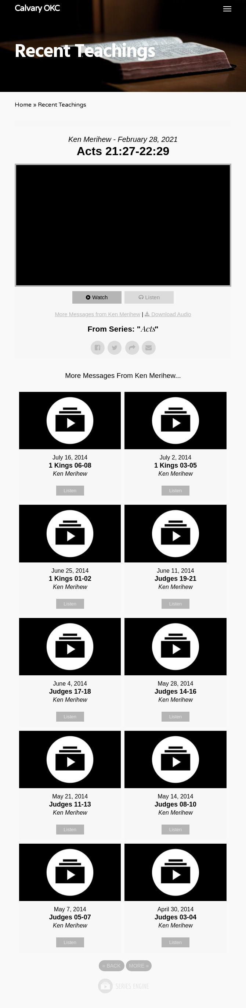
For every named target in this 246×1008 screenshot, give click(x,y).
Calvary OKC (37, 8)
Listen (152, 297)
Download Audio (171, 314)
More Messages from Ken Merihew (97, 314)
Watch (100, 297)
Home (23, 104)
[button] (227, 8)
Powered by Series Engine (123, 986)
